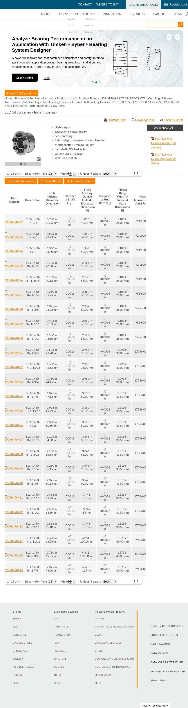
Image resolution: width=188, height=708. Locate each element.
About (46, 14)
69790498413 (14, 526)
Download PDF (145, 119)
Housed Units (62, 635)
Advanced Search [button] (79, 181)
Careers (159, 14)
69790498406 (14, 425)
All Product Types (86, 98)
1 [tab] (92, 82)
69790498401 (14, 352)
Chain (98, 651)
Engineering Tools (143, 4)
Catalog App (159, 653)
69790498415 (14, 555)
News (177, 14)
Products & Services (27, 98)
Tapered (59, 667)
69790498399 (14, 323)
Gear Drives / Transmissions (112, 667)
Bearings (48, 98)
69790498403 (14, 381)
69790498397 (14, 294)
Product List (64, 98)
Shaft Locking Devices (55, 102)
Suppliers (157, 680)
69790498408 (14, 454)
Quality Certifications (166, 626)
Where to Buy (107, 4)
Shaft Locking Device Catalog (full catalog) (163, 143)
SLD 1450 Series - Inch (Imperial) (27, 105)
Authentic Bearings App (167, 671)
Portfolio (83, 14)
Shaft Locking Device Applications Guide (163, 159)
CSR (61, 14)
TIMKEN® (18, 618)
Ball (56, 618)
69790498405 (14, 410)
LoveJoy (18, 659)
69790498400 (14, 338)
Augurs (99, 618)
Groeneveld (20, 651)
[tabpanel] (94, 58)
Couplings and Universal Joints (115, 659)
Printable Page (116, 119)
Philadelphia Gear (24, 667)
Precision (60, 651)
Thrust (58, 675)
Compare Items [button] (50, 181)
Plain (57, 643)
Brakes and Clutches (108, 643)
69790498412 (14, 512)
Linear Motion (103, 675)
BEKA (16, 626)
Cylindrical (61, 626)
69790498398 (14, 309)
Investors (137, 14)
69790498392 (14, 222)
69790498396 (14, 280)
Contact (85, 4)
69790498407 (14, 439)
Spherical (60, 659)
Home (8, 98)
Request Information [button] (21, 181)
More (16, 683)
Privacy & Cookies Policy (155, 705)
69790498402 (14, 367)
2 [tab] (96, 82)
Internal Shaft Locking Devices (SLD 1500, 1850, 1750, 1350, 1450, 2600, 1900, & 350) (126, 102)
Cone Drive (20, 635)
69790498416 (14, 570)
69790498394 (14, 251)
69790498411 (14, 497)
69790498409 (14, 468)
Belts (98, 635)
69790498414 (14, 541)
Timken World (63, 4)
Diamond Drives (22, 643)
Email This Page (173, 119)
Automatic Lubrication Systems (114, 626)
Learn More (24, 77)
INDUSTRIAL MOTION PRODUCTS (122, 98)
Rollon (17, 675)
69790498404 (14, 396)
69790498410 (14, 483)
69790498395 (14, 265)
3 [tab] (100, 82)
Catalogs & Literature (166, 662)
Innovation (112, 14)
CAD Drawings (160, 644)
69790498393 (14, 236)
